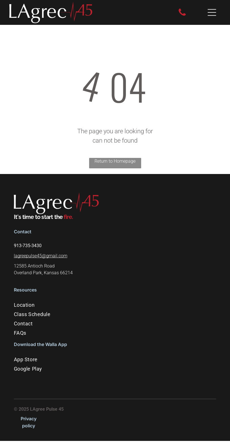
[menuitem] (115, 305)
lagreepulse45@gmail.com (40, 255)
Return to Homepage (115, 161)
